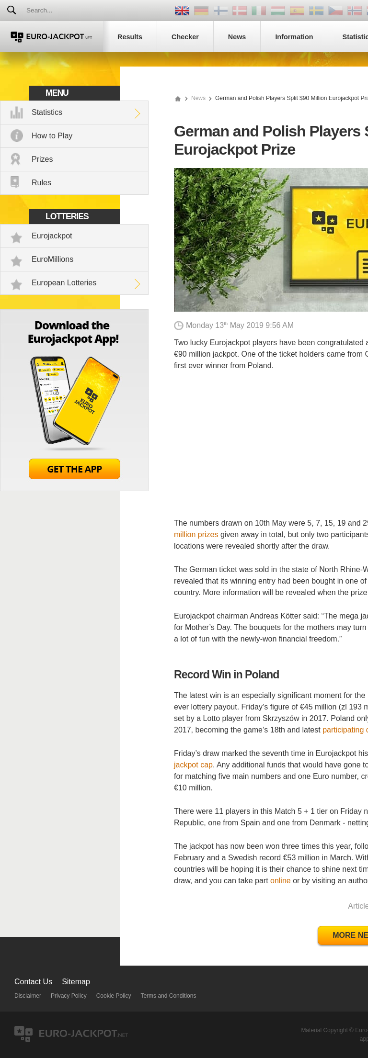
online (280, 881)
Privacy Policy (69, 995)
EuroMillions (52, 259)
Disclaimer (27, 995)
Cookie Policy (113, 995)
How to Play (52, 136)
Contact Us (33, 982)
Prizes (42, 159)
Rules (41, 183)
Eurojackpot (52, 236)
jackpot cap (193, 765)
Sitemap (76, 982)
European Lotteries (64, 283)
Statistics (47, 112)
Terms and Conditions (168, 995)
